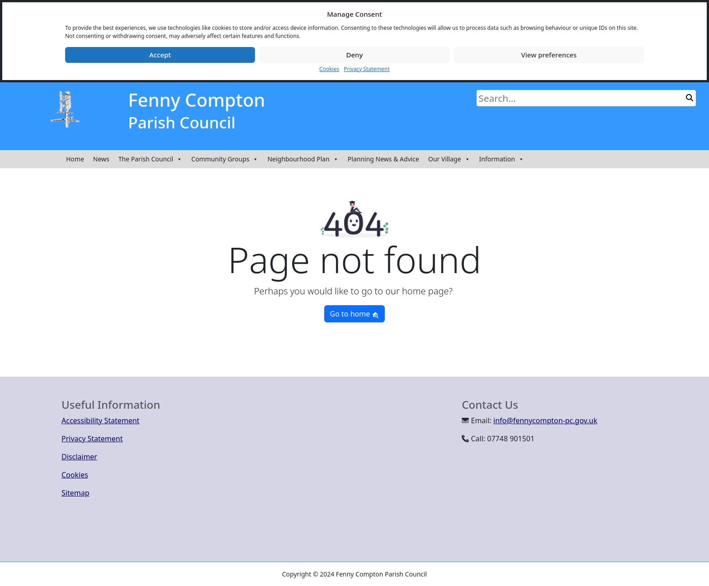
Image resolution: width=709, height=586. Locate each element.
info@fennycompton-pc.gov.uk (545, 420)
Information (501, 159)
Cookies (329, 69)
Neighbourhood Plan (302, 159)
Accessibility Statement (100, 420)
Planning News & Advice (383, 159)
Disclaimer (79, 457)
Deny (354, 54)
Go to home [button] (354, 314)
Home (75, 159)
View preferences (549, 54)
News (101, 159)
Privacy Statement (367, 69)
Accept (160, 54)
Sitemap (75, 493)
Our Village (449, 159)
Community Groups (224, 159)
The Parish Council (150, 159)
